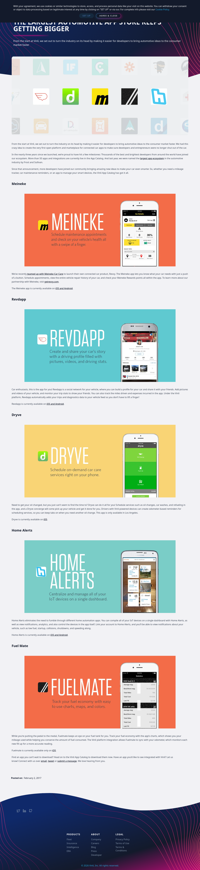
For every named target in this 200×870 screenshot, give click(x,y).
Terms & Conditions (121, 849)
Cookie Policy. (162, 9)
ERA (69, 851)
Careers (95, 843)
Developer (96, 854)
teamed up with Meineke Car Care (45, 273)
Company (96, 839)
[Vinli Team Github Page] (30, 811)
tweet (51, 761)
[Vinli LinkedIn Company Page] (24, 811)
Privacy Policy (123, 839)
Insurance (72, 843)
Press (94, 851)
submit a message (67, 761)
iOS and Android (64, 288)
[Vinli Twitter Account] (18, 811)
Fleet (69, 839)
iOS (45, 519)
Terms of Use (122, 843)
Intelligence (73, 847)
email (44, 761)
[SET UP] (86, 15)
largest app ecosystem (152, 158)
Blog (93, 847)
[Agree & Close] (108, 15)
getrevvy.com (51, 281)
